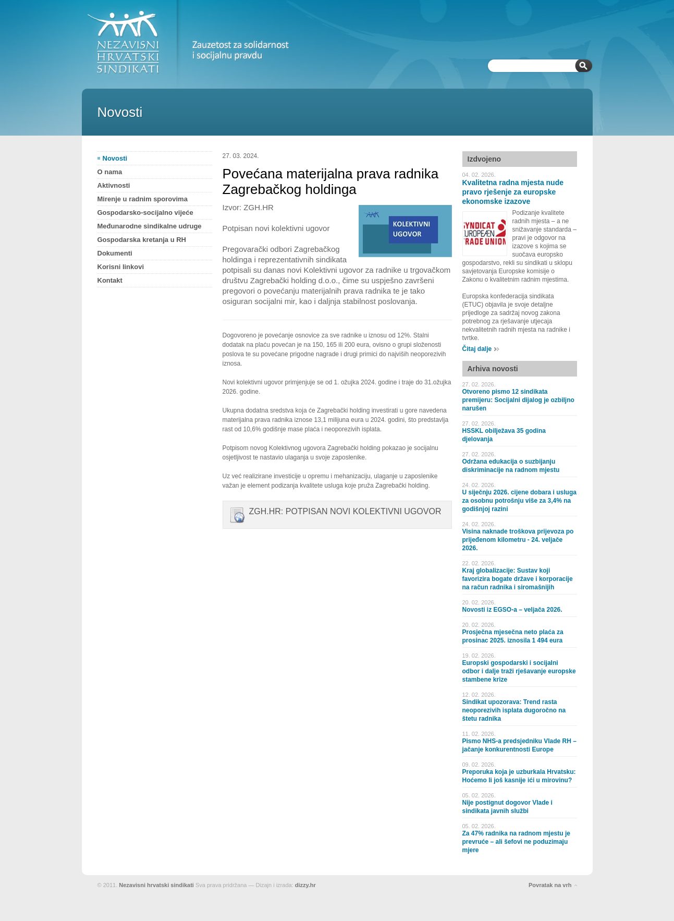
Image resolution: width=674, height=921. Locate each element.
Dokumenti (114, 253)
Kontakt (109, 280)
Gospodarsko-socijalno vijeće (145, 212)
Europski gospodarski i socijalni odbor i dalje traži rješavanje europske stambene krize (519, 671)
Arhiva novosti (493, 369)
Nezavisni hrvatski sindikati (156, 885)
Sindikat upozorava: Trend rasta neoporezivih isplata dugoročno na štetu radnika (514, 710)
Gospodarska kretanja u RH (142, 240)
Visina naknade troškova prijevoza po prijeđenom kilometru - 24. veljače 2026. (518, 540)
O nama (109, 172)
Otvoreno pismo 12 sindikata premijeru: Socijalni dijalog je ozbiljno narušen (518, 400)
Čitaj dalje (477, 349)
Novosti (115, 158)
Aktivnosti (113, 185)
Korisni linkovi (120, 267)
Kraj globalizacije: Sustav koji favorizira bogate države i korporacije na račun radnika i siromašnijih (517, 579)
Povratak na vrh (550, 885)
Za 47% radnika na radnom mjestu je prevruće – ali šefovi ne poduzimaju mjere (516, 842)
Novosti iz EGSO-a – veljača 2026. (512, 609)
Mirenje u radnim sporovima (142, 199)
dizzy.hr (305, 885)
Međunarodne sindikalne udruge (149, 226)
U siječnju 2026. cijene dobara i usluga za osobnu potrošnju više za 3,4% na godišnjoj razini (519, 501)
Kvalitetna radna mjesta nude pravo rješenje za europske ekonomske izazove (513, 191)
